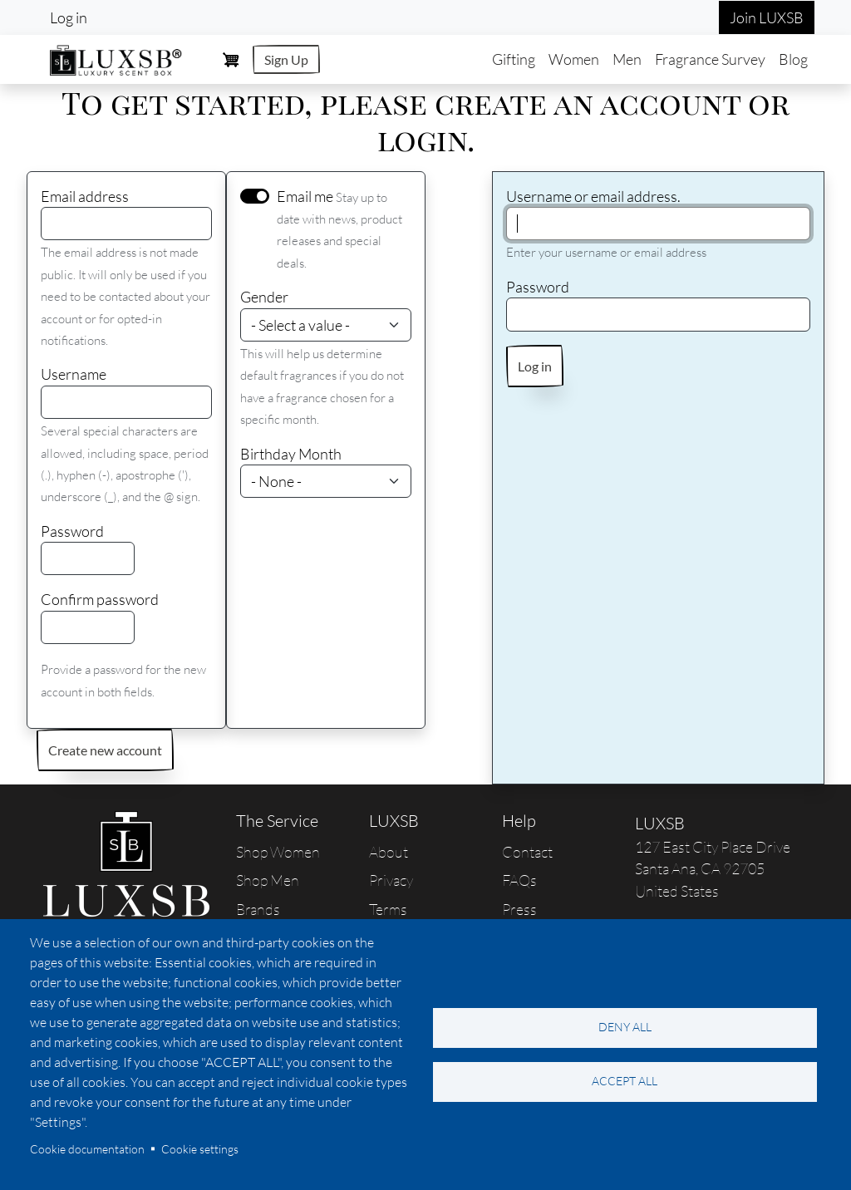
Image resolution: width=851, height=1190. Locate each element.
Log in (68, 17)
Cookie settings (200, 1149)
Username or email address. (593, 196)
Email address (85, 196)
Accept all (624, 1081)
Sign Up (286, 59)
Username (73, 374)
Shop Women (278, 852)
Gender (264, 297)
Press (519, 909)
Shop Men (267, 880)
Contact (527, 852)
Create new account (105, 750)
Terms (388, 909)
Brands (258, 909)
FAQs (519, 880)
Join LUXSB (767, 17)
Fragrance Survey (710, 59)
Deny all (625, 1027)
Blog (793, 59)
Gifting (513, 59)
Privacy (391, 880)
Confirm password (100, 599)
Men (627, 59)
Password (72, 531)
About (388, 852)
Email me (305, 196)
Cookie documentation (87, 1149)
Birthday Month (291, 454)
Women (573, 59)
